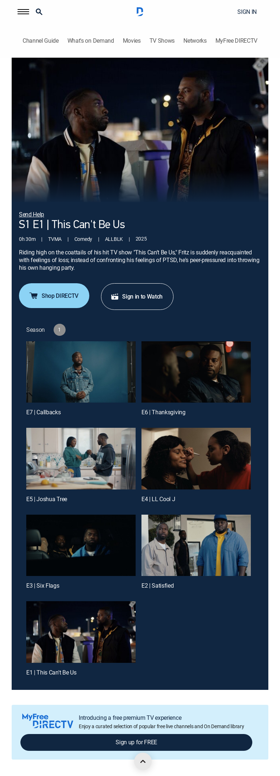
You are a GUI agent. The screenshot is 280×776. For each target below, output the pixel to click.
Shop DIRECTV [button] (53, 296)
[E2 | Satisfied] (196, 545)
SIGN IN (247, 12)
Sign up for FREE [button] (136, 742)
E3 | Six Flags (42, 585)
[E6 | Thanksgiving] (196, 372)
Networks (194, 41)
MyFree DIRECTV (236, 41)
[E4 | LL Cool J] (196, 458)
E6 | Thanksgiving (163, 412)
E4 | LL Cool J (158, 499)
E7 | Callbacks (43, 412)
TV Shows (162, 41)
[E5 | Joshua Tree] (81, 458)
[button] (23, 12)
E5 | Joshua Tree (46, 499)
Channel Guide (41, 41)
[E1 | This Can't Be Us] (81, 632)
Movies (132, 41)
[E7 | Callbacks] (81, 372)
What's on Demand (90, 41)
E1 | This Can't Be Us (51, 672)
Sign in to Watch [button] (136, 296)
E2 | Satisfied (157, 585)
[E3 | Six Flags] (81, 545)
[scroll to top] (143, 761)
